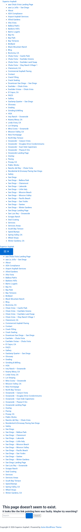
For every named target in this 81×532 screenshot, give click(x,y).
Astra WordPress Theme (51, 527)
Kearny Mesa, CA (15, 120)
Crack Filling (13, 77)
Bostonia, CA (13, 53)
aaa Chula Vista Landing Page (20, 4)
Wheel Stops (13, 238)
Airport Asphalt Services (18, 16)
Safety (10, 174)
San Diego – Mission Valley (19, 195)
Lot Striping (13, 126)
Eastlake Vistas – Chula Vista (20, 89)
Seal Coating (13, 220)
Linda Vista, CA (14, 123)
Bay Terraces (13, 41)
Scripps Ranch (14, 217)
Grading (11, 107)
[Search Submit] (29, 515)
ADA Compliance (15, 13)
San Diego (12, 177)
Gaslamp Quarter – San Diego (20, 101)
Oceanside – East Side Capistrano (22, 147)
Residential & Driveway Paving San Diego (25, 171)
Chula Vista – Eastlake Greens (21, 59)
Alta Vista (12, 23)
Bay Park (11, 38)
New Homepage (15, 135)
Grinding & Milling (15, 110)
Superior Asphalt (10, 1)
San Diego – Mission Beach (19, 192)
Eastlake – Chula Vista (17, 86)
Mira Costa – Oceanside (18, 129)
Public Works (13, 165)
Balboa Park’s (13, 26)
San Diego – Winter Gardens (20, 207)
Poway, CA (12, 162)
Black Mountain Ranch (17, 47)
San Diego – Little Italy (17, 189)
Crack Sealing (14, 80)
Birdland (11, 44)
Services (11, 223)
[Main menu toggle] (6, 251)
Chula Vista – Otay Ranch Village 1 (22, 65)
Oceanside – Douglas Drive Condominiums (26, 144)
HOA (10, 113)
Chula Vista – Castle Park (19, 56)
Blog (10, 50)
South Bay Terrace (15, 229)
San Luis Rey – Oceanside (19, 213)
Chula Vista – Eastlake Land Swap (22, 62)
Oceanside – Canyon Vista (19, 141)
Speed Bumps (14, 232)
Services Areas (14, 226)
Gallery (11, 98)
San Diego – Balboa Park (18, 180)
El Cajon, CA (13, 92)
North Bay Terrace (15, 138)
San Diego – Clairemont (18, 183)
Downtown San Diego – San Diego (22, 83)
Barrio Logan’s (14, 32)
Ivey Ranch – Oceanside (18, 117)
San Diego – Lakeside (17, 186)
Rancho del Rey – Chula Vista (20, 168)
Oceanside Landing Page (18, 153)
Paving (11, 159)
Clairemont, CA (14, 68)
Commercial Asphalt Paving (19, 71)
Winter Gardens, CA (16, 241)
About (10, 10)
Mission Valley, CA (16, 132)
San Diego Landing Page (18, 210)
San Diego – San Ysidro (18, 201)
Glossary (12, 104)
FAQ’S (10, 95)
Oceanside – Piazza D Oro (19, 150)
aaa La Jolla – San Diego (18, 7)
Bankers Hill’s (14, 29)
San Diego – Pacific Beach (19, 198)
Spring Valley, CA (15, 235)
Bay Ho (11, 35)
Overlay (11, 156)
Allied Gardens (14, 19)
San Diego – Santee (16, 204)
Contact (11, 74)
